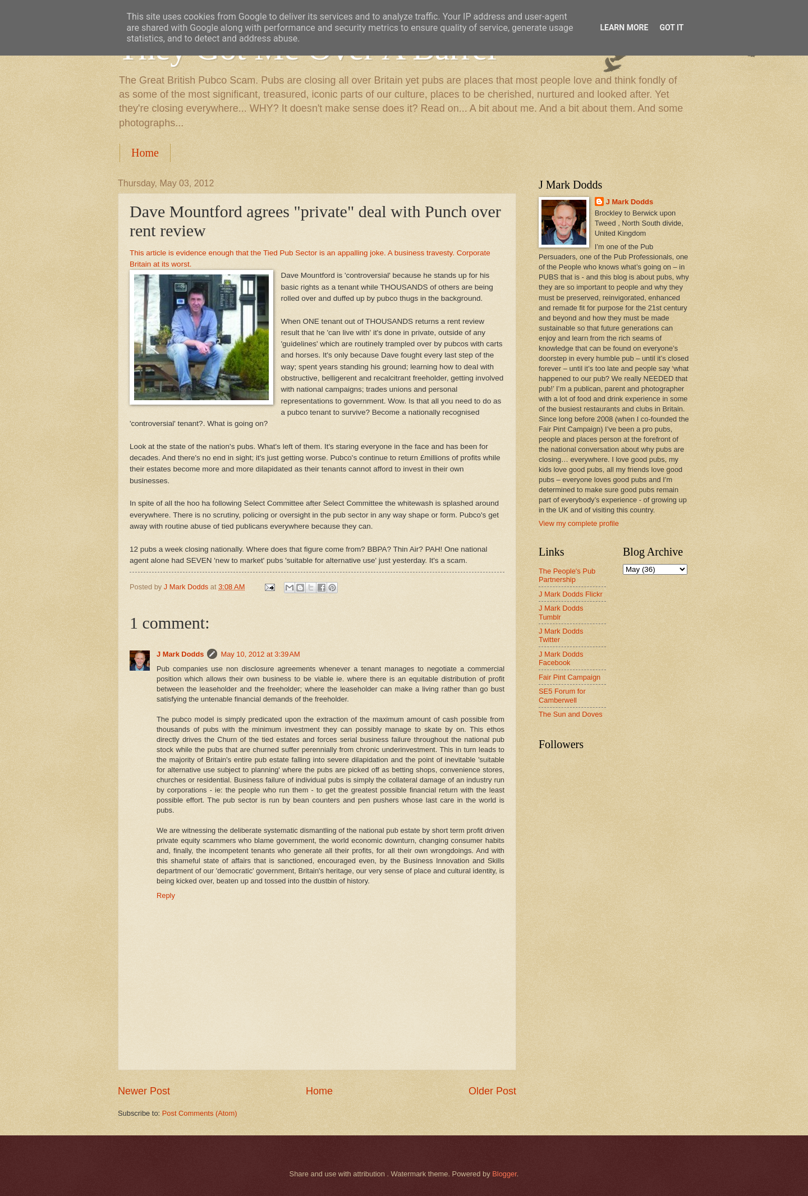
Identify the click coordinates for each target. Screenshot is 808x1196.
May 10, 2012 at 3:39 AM (260, 654)
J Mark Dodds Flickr (571, 594)
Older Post (492, 1091)
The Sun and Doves (571, 714)
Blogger (504, 1174)
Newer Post (144, 1091)
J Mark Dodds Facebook (561, 658)
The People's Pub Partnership (567, 575)
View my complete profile (579, 523)
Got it (671, 27)
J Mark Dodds (180, 654)
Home (145, 152)
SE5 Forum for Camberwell (562, 695)
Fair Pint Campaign (569, 677)
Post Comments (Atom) (199, 1113)
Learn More (624, 27)
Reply (166, 895)
